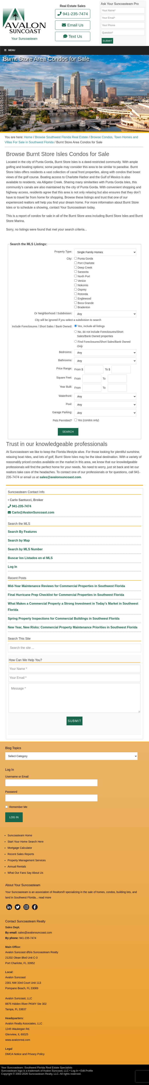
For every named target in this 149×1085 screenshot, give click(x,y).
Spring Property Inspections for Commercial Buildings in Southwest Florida (63, 618)
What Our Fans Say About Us (25, 872)
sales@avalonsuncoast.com (60, 477)
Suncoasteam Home (20, 835)
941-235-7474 (72, 13)
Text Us (72, 36)
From (77, 378)
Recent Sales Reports (21, 854)
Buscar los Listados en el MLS (30, 558)
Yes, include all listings (91, 326)
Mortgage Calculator (20, 847)
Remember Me (18, 806)
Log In (12, 566)
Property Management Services (27, 860)
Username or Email (17, 776)
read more (45, 897)
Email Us (72, 25)
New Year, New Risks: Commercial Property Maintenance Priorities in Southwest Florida (72, 627)
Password (11, 791)
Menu (9, 50)
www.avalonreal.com (17, 1039)
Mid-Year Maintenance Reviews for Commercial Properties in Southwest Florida (66, 586)
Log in (74, 1070)
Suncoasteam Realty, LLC (44, 1073)
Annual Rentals (17, 866)
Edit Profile (86, 1070)
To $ (108, 369)
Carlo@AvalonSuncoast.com (31, 512)
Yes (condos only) (88, 420)
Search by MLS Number (25, 549)
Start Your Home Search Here (25, 841)
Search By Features (22, 531)
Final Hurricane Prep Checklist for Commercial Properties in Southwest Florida (66, 594)
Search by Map (19, 540)
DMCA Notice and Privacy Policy (24, 1054)
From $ (79, 369)
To (105, 378)
